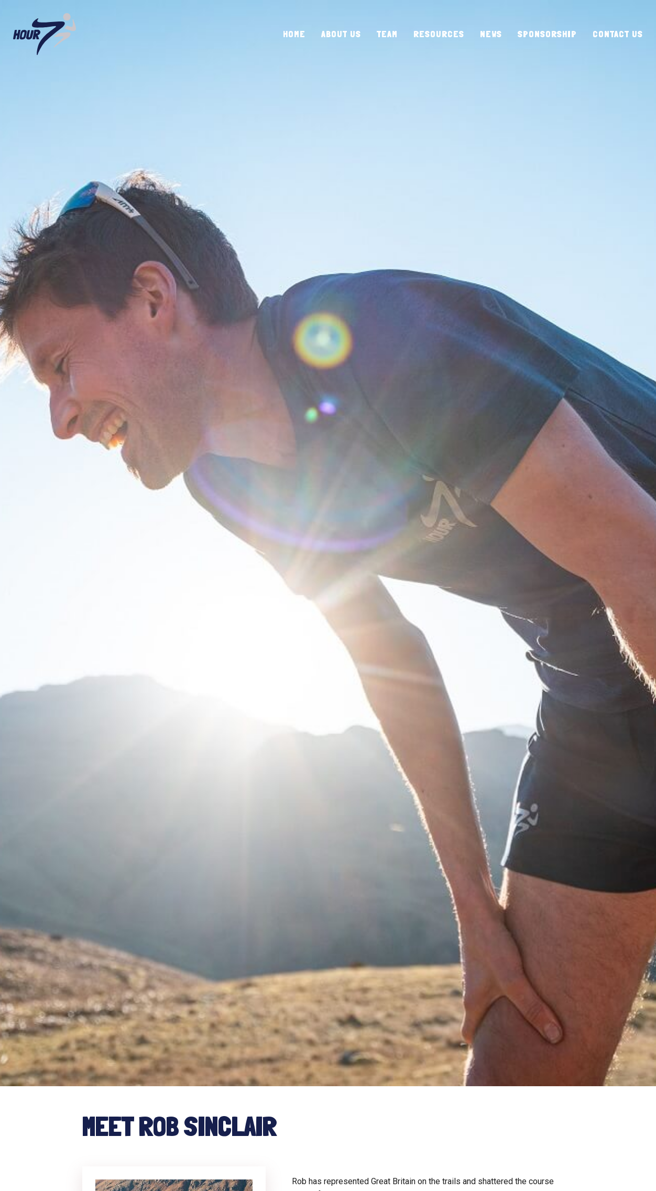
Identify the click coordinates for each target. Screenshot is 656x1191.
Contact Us (618, 33)
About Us (341, 33)
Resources (438, 33)
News (491, 33)
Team (387, 33)
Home (294, 33)
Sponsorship (547, 33)
